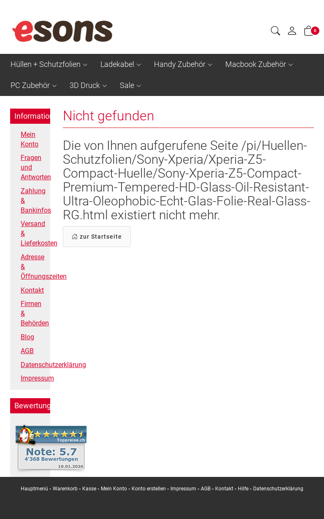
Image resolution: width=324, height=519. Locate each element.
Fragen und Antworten (33, 167)
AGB (27, 351)
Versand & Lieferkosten (33, 233)
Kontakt (32, 290)
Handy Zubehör (179, 64)
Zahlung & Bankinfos (33, 200)
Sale (127, 85)
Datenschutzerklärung (33, 365)
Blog (27, 337)
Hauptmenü (34, 489)
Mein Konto (29, 139)
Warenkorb (66, 489)
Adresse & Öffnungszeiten (33, 266)
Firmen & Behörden (33, 313)
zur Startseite (97, 236)
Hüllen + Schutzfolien (46, 64)
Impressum (33, 378)
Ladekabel (117, 64)
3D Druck (85, 85)
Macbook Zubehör (255, 64)
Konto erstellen (149, 489)
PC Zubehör (30, 85)
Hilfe (243, 489)
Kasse (89, 489)
